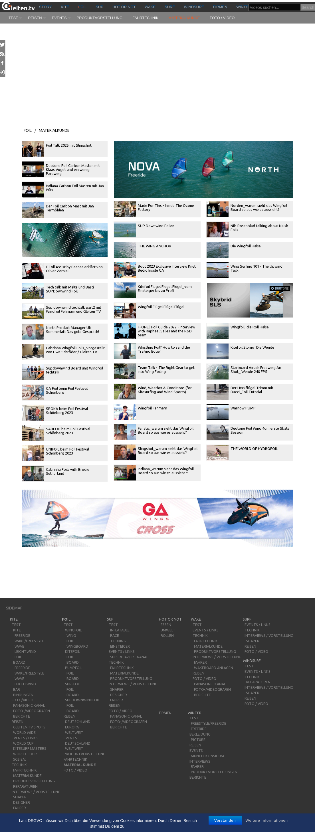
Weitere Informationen (266, 820)
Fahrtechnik (145, 18)
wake (150, 7)
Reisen (35, 18)
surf (170, 7)
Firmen (220, 7)
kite (65, 7)
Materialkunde (184, 18)
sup (99, 7)
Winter (243, 7)
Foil (82, 7)
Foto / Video (222, 18)
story (45, 7)
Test (13, 18)
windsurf (194, 7)
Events (59, 18)
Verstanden (225, 820)
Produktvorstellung (99, 18)
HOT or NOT (124, 7)
